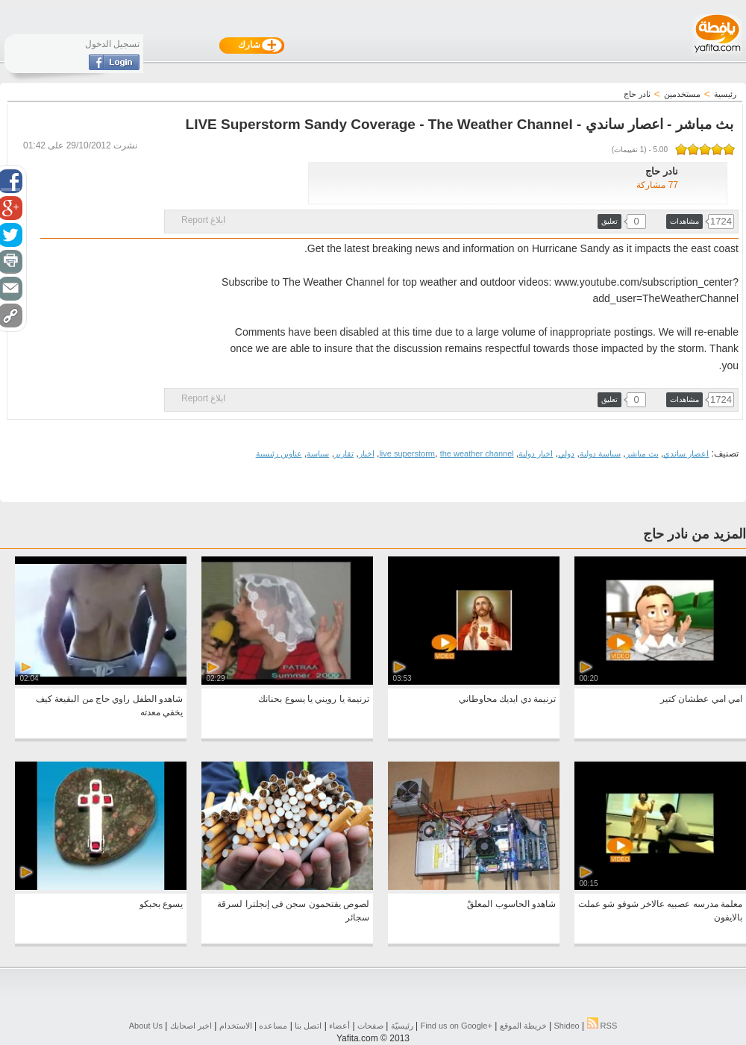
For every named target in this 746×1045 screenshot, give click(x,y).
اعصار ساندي (686, 453)
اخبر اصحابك (191, 1025)
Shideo (566, 1025)
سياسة (318, 453)
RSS (602, 1025)
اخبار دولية (535, 453)
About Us (146, 1025)
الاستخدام (235, 1025)
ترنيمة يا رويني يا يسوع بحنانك (313, 699)
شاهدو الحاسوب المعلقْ (511, 904)
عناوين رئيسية (279, 453)
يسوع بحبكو (161, 904)
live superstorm (407, 453)
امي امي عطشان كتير (701, 699)
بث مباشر (642, 453)
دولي (566, 453)
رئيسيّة (402, 1025)
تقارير (344, 453)
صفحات (370, 1025)
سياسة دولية (600, 453)
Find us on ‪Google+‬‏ (456, 1025)
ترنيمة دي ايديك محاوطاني (507, 699)
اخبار (366, 453)
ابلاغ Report (203, 220)
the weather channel (477, 453)
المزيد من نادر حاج (694, 534)
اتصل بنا (308, 1025)
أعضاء (339, 1025)
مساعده (273, 1025)
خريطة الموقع (523, 1025)
